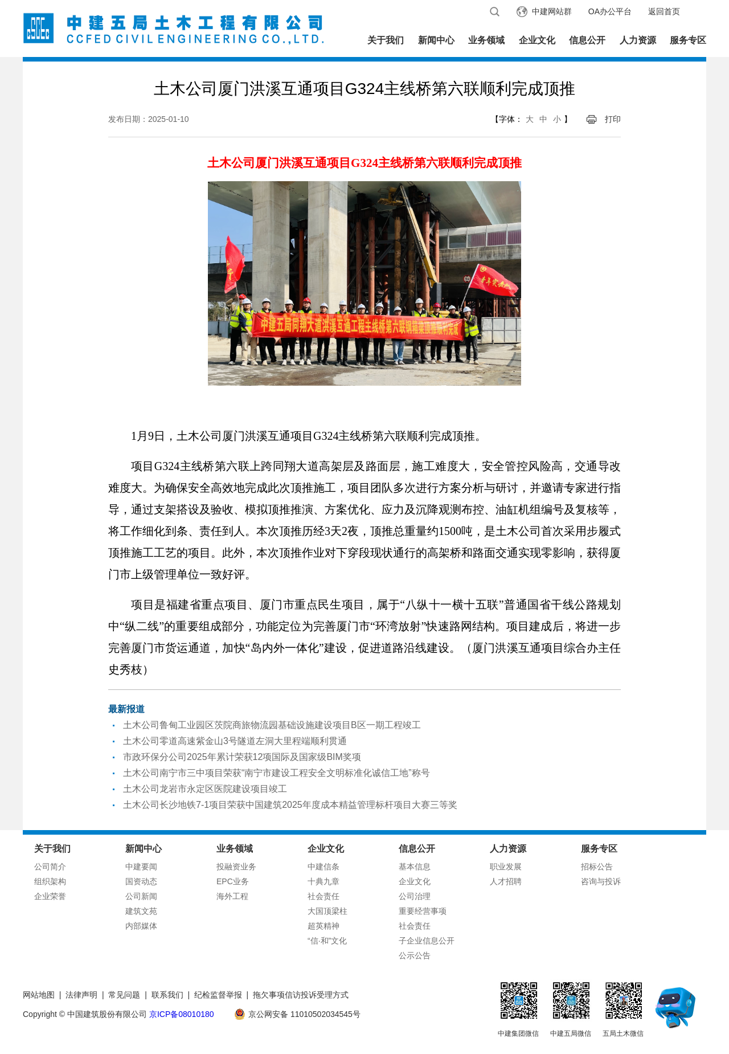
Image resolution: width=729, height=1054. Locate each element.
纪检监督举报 (218, 994)
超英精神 (323, 925)
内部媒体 (141, 925)
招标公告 (597, 866)
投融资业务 (236, 866)
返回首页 (664, 11)
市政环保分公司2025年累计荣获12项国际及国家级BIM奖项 (242, 757)
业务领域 (486, 40)
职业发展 (506, 866)
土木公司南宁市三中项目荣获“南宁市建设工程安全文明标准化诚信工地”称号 (276, 773)
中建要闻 (141, 866)
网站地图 (39, 994)
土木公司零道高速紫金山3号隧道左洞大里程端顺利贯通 (235, 741)
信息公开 (587, 40)
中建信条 (323, 866)
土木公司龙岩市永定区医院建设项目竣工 (205, 789)
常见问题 (124, 994)
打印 (613, 119)
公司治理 (415, 896)
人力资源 (638, 40)
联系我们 (167, 994)
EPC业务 (232, 881)
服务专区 (688, 40)
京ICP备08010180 (181, 1014)
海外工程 (232, 896)
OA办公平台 (610, 11)
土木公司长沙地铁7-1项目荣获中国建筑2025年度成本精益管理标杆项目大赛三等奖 (290, 805)
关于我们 (385, 40)
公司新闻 (141, 896)
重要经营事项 (423, 911)
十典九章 (323, 881)
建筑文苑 (141, 911)
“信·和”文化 (327, 940)
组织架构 (50, 881)
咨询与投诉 (601, 881)
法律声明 (81, 994)
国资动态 (141, 881)
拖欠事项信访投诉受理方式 (301, 994)
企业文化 (537, 40)
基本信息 (415, 866)
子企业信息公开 (426, 940)
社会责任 (323, 896)
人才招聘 (506, 881)
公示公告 (415, 955)
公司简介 (50, 866)
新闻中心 (436, 40)
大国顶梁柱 (327, 911)
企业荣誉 (50, 896)
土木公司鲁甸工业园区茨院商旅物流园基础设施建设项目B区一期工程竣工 (272, 725)
